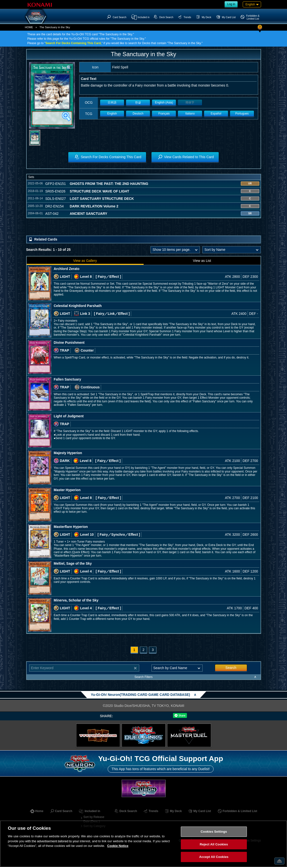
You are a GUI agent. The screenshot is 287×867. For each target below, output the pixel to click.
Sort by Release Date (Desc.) (93, 819)
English (112, 113)
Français (164, 113)
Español (216, 113)
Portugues (242, 113)
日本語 (112, 102)
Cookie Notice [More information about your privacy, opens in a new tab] (117, 846)
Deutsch (138, 113)
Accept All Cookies (214, 857)
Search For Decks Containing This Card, (74, 43)
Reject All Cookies (214, 844)
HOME (29, 27)
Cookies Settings (214, 831)
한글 (138, 102)
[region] (143, 843)
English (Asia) (164, 102)
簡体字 (189, 102)
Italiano (190, 113)
